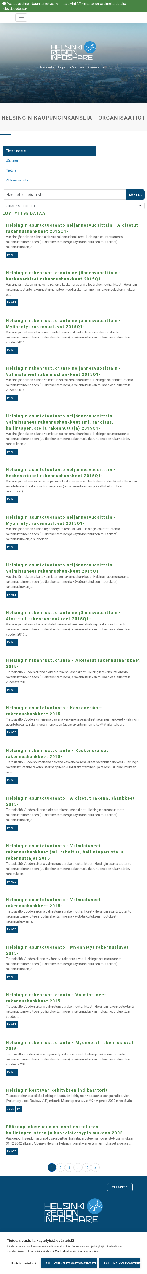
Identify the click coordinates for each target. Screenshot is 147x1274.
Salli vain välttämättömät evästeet (71, 1263)
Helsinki (47, 67)
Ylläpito (120, 1187)
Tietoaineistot (16, 151)
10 (86, 1167)
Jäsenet (12, 160)
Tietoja (11, 170)
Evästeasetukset (23, 1263)
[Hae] (64, 194)
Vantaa (78, 67)
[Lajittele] (74, 205)
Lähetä (135, 194)
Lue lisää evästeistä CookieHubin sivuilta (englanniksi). (64, 1251)
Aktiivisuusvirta (17, 180)
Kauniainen (97, 67)
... (78, 1167)
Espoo (63, 67)
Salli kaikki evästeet (122, 1263)
